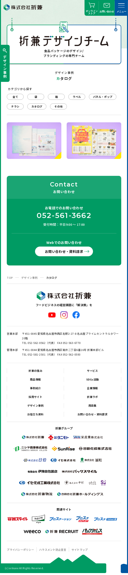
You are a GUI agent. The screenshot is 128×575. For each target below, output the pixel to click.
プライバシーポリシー (20, 550)
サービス (92, 371)
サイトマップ (79, 550)
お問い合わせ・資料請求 (64, 251)
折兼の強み (35, 371)
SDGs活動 (92, 379)
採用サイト (35, 397)
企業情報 (92, 388)
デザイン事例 (29, 278)
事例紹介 (35, 388)
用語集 (92, 405)
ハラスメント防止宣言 (52, 550)
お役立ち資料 (35, 414)
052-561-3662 (64, 215)
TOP (10, 278)
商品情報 (35, 379)
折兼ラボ (92, 397)
